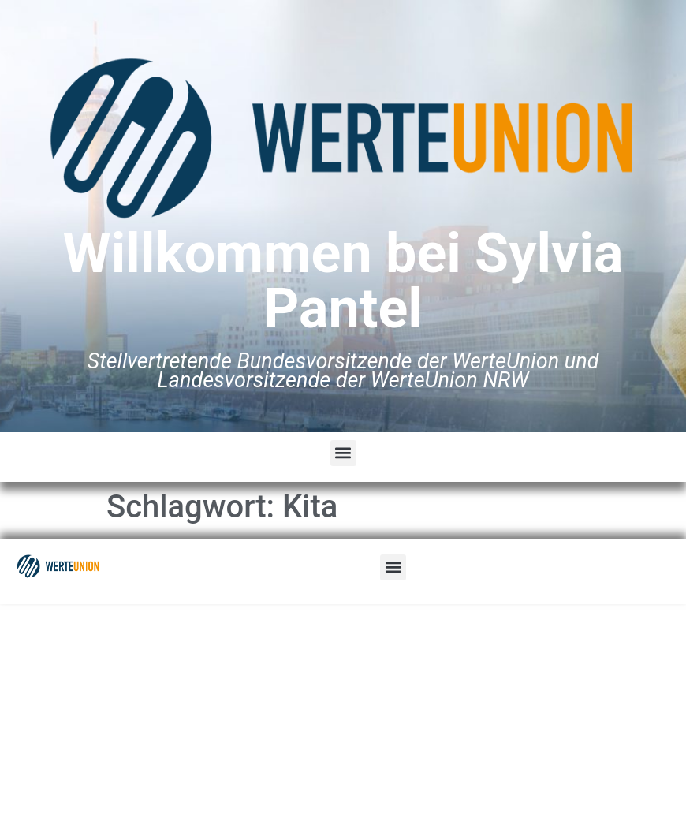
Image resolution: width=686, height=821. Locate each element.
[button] (343, 453)
